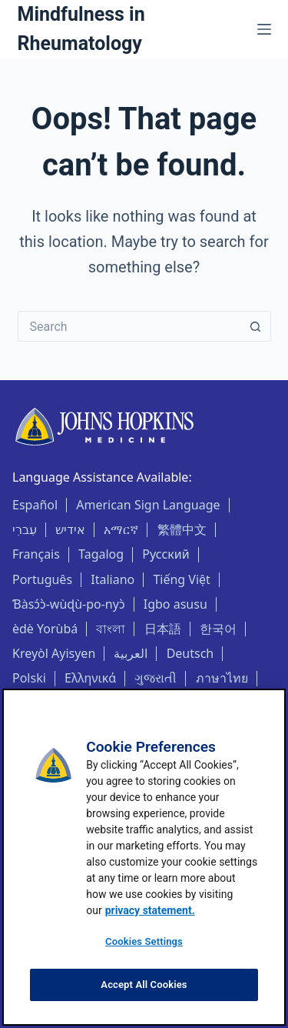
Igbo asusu (175, 604)
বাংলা (110, 628)
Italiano (112, 579)
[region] (144, 857)
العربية (130, 653)
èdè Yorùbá (45, 628)
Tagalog (101, 554)
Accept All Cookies (144, 984)
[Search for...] (129, 326)
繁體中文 (182, 529)
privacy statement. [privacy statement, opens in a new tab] (150, 910)
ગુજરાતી (155, 677)
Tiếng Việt (181, 579)
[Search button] (255, 326)
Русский (165, 554)
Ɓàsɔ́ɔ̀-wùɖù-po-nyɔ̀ (68, 604)
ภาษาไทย (222, 677)
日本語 (162, 628)
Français (36, 554)
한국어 (218, 628)
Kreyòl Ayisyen (53, 653)
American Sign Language (148, 504)
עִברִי (24, 529)
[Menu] (264, 29)
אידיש (70, 529)
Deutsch (190, 653)
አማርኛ (121, 529)
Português (42, 579)
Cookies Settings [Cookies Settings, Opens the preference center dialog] (144, 941)
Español (35, 504)
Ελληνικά (90, 677)
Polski (29, 677)
